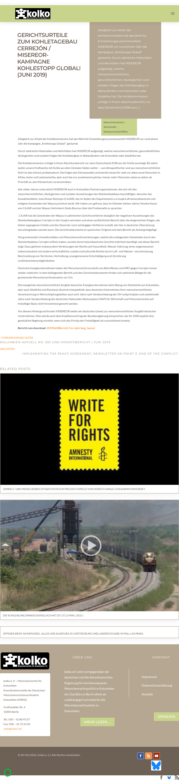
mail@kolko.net (12, 728)
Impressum (149, 677)
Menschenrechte (113, 122)
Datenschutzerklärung (157, 685)
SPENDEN (166, 717)
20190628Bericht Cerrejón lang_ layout (71, 328)
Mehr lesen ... (97, 722)
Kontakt (147, 694)
